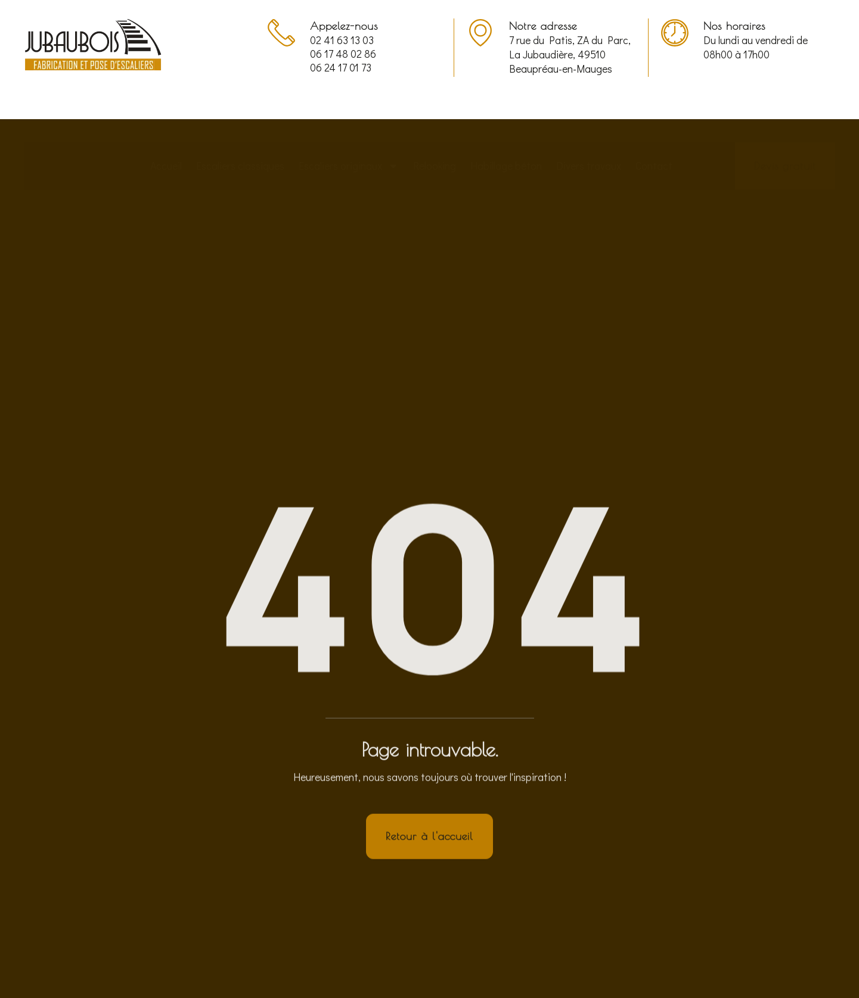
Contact (653, 128)
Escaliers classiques (240, 128)
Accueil (166, 128)
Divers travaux (588, 128)
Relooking (434, 128)
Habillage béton (506, 128)
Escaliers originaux (349, 128)
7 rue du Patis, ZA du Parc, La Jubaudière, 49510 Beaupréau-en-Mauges (570, 54)
